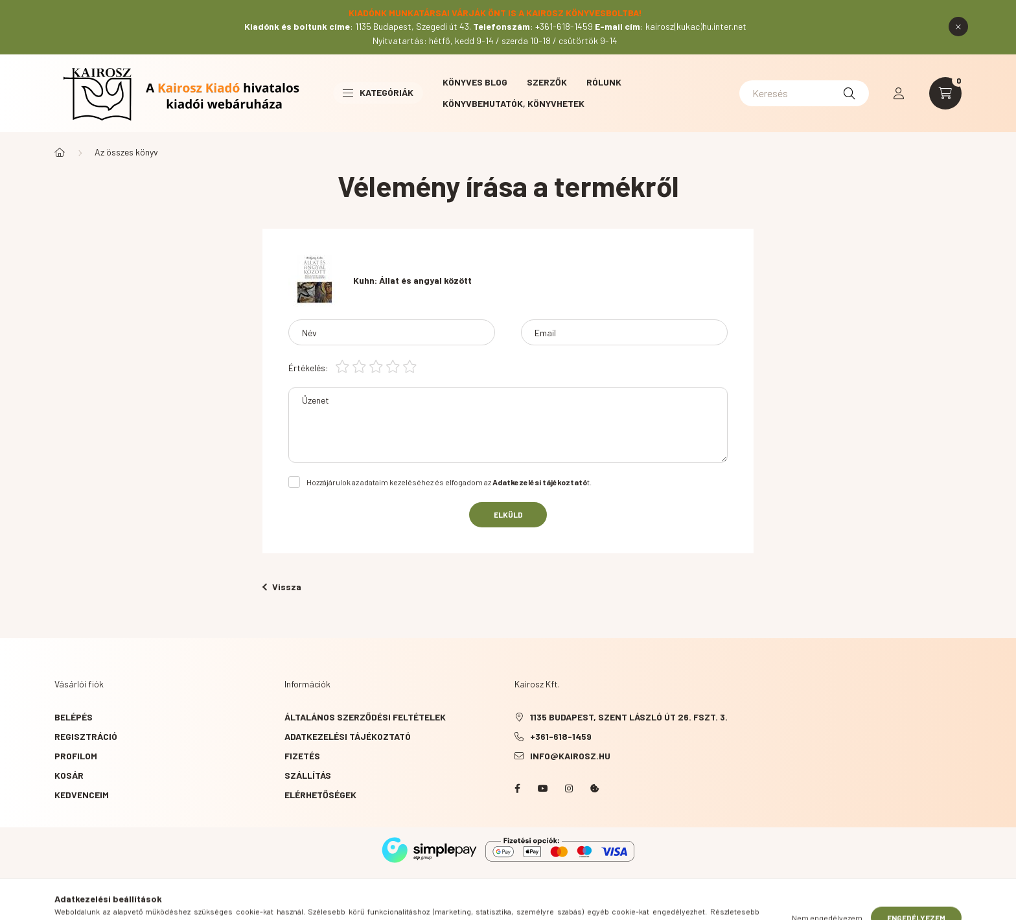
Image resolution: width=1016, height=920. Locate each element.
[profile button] (899, 93)
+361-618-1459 (561, 736)
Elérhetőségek (320, 794)
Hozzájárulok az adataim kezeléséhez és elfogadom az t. (449, 482)
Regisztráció (85, 736)
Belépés (73, 716)
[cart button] (945, 93)
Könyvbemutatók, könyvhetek (513, 103)
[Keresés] (804, 93)
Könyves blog (475, 81)
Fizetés (302, 755)
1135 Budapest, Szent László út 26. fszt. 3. (629, 716)
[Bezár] (958, 26)
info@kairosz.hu (570, 755)
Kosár (69, 775)
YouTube (543, 788)
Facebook (517, 788)
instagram (569, 788)
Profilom (75, 755)
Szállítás (307, 775)
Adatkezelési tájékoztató (347, 736)
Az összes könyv (126, 151)
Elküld (508, 514)
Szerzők (547, 81)
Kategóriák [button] (378, 92)
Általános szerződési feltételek (365, 716)
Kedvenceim (81, 794)
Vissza (281, 586)
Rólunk (603, 81)
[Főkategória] (59, 152)
